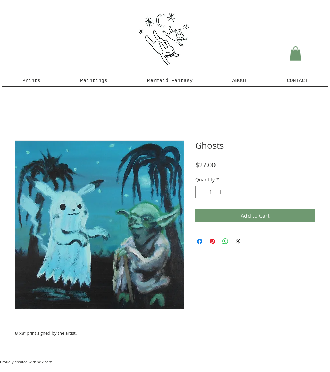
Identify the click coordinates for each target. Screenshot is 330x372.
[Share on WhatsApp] (225, 241)
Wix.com (44, 361)
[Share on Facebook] (200, 241)
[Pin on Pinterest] (212, 241)
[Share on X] (238, 241)
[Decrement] (200, 192)
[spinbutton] (211, 192)
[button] (295, 53)
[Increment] (221, 192)
